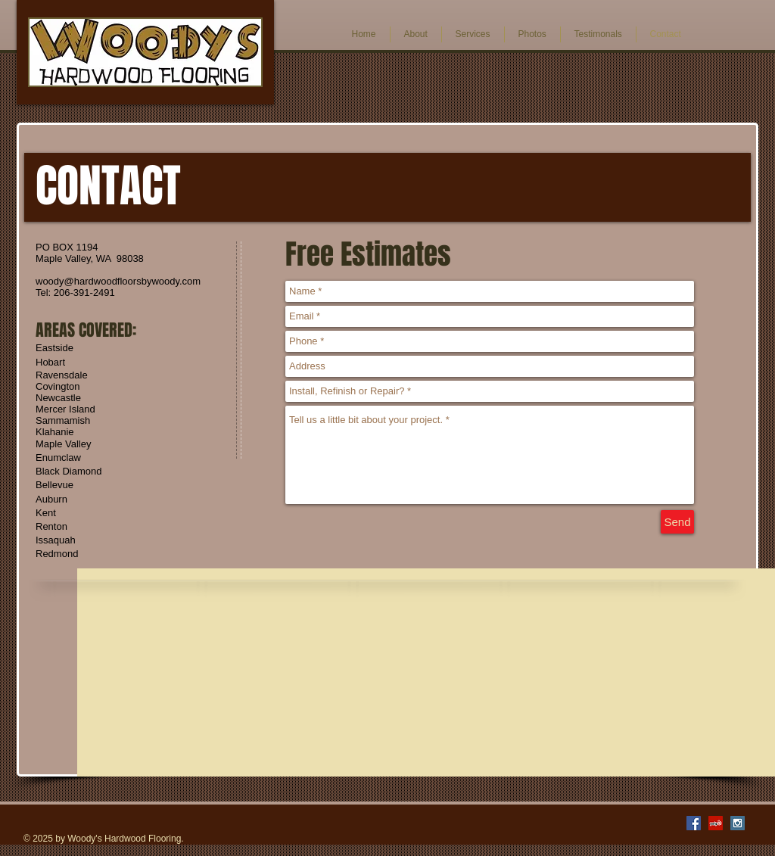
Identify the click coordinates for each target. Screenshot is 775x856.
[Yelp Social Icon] (715, 823)
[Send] (677, 522)
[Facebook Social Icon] (693, 823)
